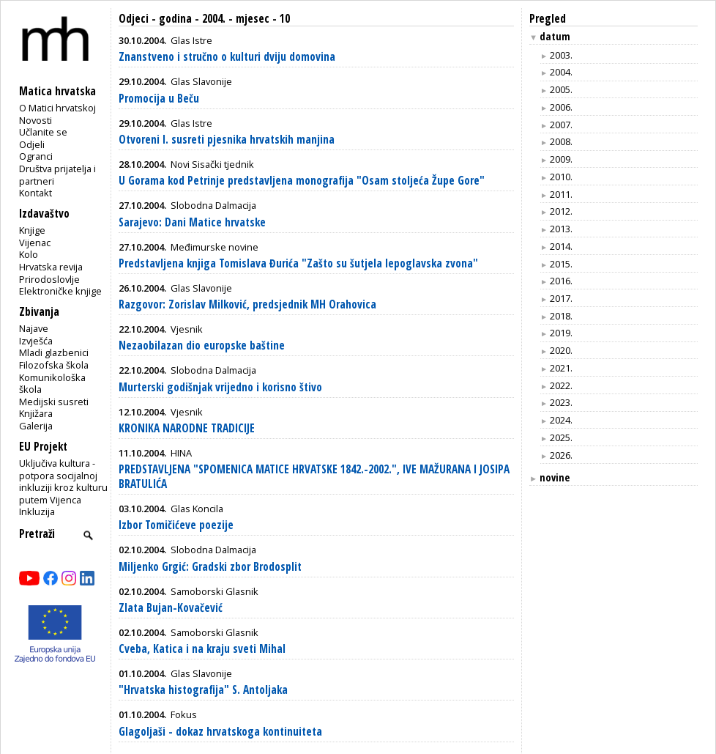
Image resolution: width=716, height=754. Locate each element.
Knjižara (36, 413)
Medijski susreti (54, 401)
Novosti (35, 120)
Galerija (36, 425)
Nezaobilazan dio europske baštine (202, 345)
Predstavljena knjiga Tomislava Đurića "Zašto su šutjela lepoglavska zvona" (298, 263)
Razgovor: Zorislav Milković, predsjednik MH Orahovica (247, 304)
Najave (33, 328)
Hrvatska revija (51, 266)
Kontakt (35, 192)
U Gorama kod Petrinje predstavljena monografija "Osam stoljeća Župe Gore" (302, 180)
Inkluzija (37, 511)
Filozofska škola (54, 365)
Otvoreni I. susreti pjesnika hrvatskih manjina (227, 139)
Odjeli (32, 144)
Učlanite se (43, 131)
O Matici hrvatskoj (57, 107)
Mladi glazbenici (54, 352)
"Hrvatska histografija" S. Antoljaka (203, 690)
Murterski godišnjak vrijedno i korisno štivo (220, 387)
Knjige (32, 230)
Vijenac (35, 242)
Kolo (28, 254)
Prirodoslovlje (49, 279)
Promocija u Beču (159, 98)
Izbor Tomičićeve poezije (176, 525)
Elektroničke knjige (60, 290)
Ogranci (36, 156)
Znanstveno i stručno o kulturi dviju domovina (227, 56)
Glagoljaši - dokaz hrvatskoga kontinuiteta (220, 731)
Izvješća (36, 340)
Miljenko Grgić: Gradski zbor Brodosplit (210, 566)
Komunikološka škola (52, 383)
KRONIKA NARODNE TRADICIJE (187, 428)
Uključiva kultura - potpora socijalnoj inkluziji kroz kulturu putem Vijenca (63, 481)
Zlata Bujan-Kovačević (171, 608)
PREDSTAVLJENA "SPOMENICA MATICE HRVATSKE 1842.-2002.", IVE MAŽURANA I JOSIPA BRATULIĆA (314, 477)
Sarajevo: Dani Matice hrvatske (192, 222)
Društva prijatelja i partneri (57, 175)
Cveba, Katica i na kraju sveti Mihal (202, 649)
